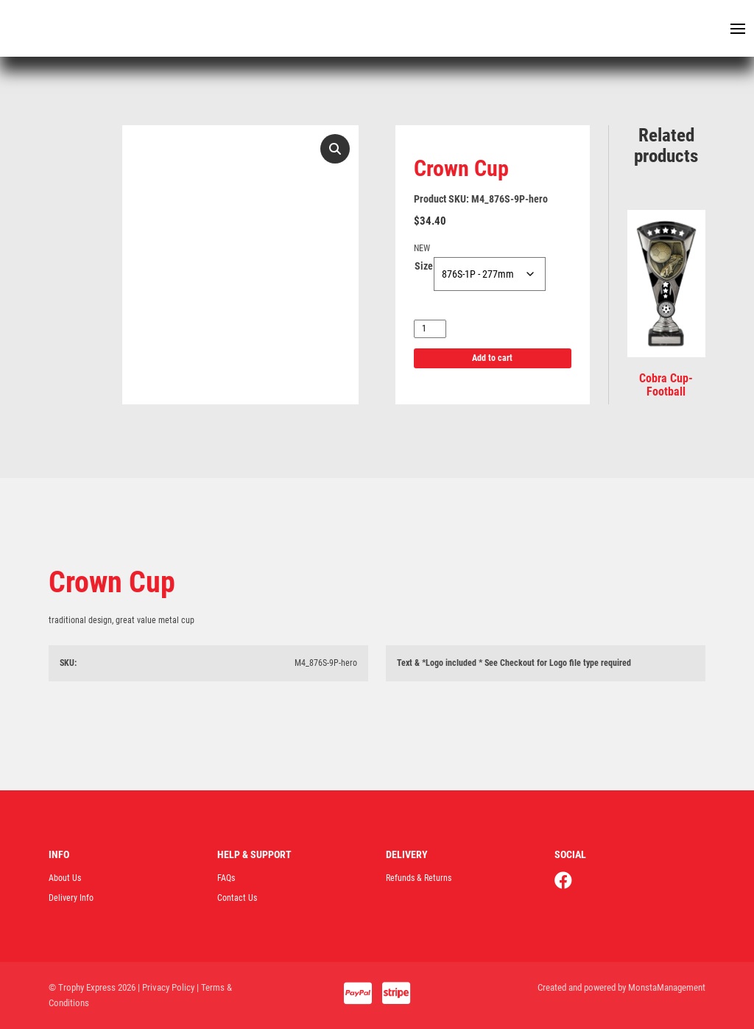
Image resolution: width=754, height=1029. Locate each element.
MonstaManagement (666, 987)
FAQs (226, 878)
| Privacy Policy (166, 987)
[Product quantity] (430, 329)
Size (424, 266)
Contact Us (237, 898)
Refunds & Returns (418, 878)
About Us (65, 878)
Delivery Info (71, 898)
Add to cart (492, 358)
